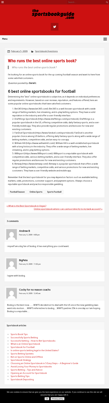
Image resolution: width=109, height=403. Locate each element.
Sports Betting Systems (22, 353)
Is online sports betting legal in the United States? (35, 350)
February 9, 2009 (25, 293)
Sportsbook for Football (23, 347)
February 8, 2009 (25, 264)
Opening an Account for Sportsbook (29, 373)
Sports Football (54, 192)
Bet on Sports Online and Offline (27, 357)
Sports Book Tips (19, 334)
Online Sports (36, 192)
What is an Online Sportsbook (25, 344)
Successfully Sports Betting (24, 337)
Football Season (17, 192)
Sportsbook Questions (46, 51)
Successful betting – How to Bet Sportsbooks (33, 341)
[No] (105, 395)
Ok (47, 399)
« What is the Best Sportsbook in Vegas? (26, 206)
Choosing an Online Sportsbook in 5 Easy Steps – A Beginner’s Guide (44, 363)
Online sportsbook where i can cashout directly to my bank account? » (68, 209)
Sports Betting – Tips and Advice (26, 370)
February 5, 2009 (25, 235)
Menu (5, 39)
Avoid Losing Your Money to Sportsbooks (31, 366)
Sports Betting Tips (20, 376)
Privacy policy (57, 399)
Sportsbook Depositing (22, 379)
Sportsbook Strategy (21, 360)
